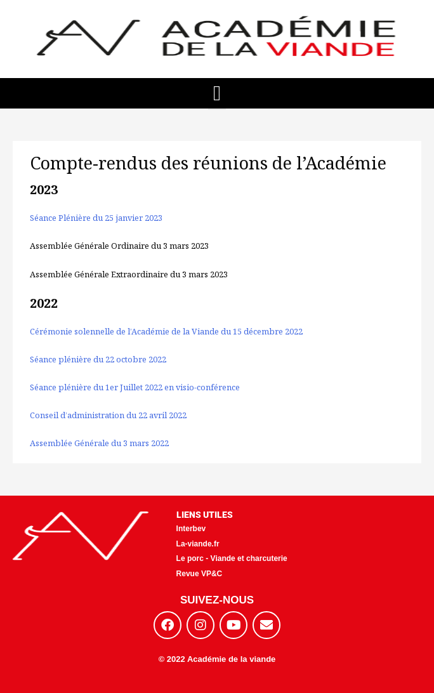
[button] (217, 94)
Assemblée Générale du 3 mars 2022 (99, 443)
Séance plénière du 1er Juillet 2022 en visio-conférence (135, 387)
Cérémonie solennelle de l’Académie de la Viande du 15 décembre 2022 (166, 331)
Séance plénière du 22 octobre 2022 (98, 359)
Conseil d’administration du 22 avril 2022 (108, 415)
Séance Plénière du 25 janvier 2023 (96, 217)
